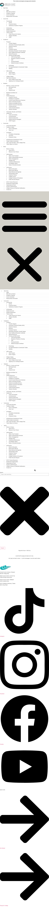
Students (5, 83)
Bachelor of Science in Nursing (18, 58)
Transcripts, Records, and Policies (13, 111)
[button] (24, 240)
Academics (5, 39)
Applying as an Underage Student (16, 81)
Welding (10, 68)
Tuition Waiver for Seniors (12, 144)
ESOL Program (12, 74)
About (4, 146)
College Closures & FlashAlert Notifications (15, 188)
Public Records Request (14, 179)
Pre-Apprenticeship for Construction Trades (18, 67)
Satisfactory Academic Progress (16, 25)
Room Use (11, 130)
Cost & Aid (5, 18)
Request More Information (12, 16)
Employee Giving (12, 137)
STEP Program (12, 120)
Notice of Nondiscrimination (15, 164)
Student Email (12, 90)
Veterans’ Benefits (13, 109)
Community (5, 123)
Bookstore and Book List (11, 92)
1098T (10, 37)
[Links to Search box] (35, 470)
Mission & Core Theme (14, 151)
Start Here (5, 8)
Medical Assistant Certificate (17, 63)
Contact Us (8, 189)
